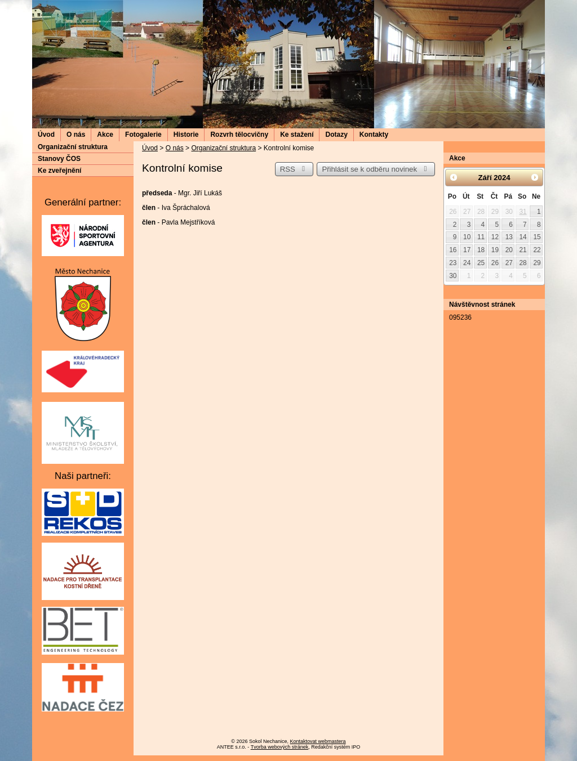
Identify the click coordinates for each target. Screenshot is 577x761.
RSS (294, 169)
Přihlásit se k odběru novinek (376, 169)
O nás (75, 134)
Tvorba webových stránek (280, 747)
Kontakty (373, 134)
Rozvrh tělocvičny (239, 134)
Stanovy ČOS (59, 159)
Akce (105, 134)
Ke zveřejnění (59, 170)
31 (522, 212)
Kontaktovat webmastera (318, 741)
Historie (186, 134)
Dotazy (336, 134)
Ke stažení (296, 134)
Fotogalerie (143, 134)
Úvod (46, 134)
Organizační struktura (223, 148)
